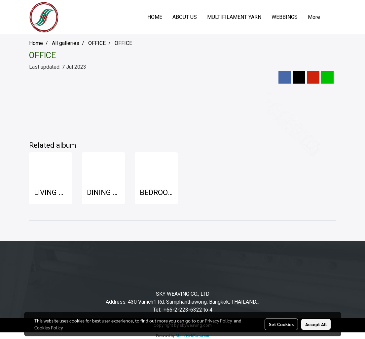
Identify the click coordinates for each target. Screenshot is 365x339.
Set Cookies (281, 324)
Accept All (316, 324)
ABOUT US (184, 17)
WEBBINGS (285, 17)
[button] (331, 17)
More (314, 17)
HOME (154, 17)
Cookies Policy (48, 327)
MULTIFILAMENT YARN (234, 17)
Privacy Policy (218, 320)
